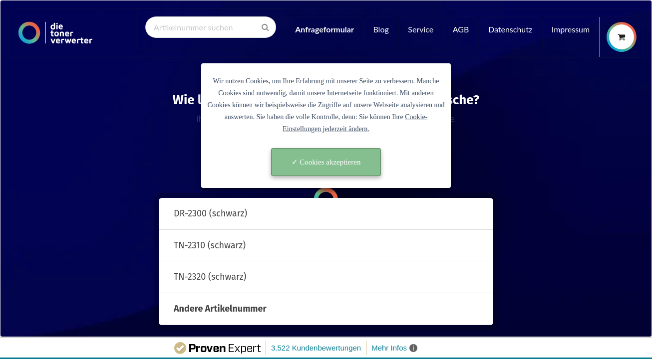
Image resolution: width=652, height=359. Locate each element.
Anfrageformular (324, 29)
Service (420, 29)
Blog (380, 29)
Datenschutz (510, 29)
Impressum (571, 29)
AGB (461, 29)
